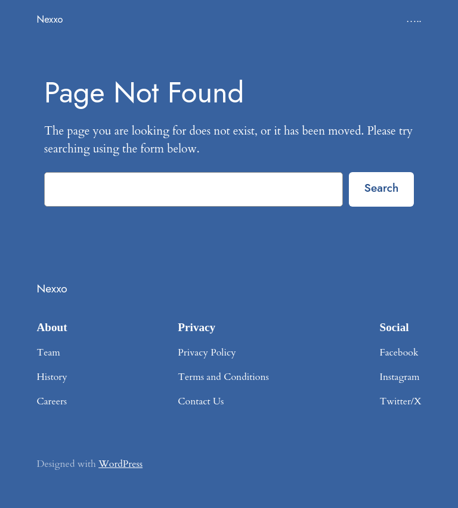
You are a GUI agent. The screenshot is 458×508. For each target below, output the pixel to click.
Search (381, 187)
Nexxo (49, 19)
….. (414, 19)
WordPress (120, 463)
